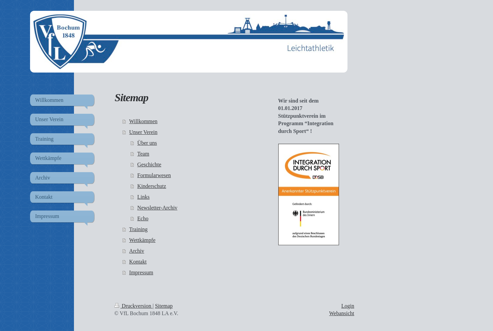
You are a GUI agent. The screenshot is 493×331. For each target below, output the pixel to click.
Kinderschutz (151, 186)
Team (143, 154)
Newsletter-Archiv (157, 208)
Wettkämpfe (142, 240)
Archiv (136, 251)
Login (347, 306)
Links (143, 197)
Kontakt (138, 262)
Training (138, 229)
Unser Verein (143, 132)
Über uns (147, 143)
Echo (143, 218)
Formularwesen (154, 175)
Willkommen (143, 121)
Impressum (141, 272)
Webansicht (341, 313)
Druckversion (133, 306)
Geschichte (149, 164)
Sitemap (164, 306)
